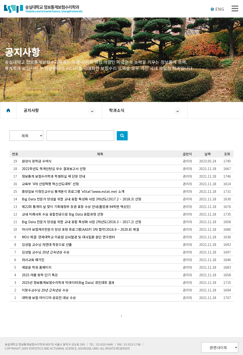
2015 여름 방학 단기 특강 (40, 274)
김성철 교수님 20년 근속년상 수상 (46, 252)
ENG (217, 9)
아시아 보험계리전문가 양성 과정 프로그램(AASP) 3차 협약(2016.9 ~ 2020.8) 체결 (80, 229)
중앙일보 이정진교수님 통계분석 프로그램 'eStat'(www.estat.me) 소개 (73, 191)
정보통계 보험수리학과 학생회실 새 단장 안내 (53, 176)
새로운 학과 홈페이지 (36, 267)
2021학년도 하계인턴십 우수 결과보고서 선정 (54, 168)
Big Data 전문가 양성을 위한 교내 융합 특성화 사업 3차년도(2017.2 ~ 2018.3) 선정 (81, 199)
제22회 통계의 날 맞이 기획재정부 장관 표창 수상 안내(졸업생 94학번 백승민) (76, 206)
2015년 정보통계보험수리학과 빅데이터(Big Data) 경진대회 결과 (68, 282)
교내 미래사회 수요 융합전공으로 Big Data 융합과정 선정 (62, 214)
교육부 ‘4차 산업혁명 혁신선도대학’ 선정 (50, 183)
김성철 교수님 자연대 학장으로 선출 (47, 244)
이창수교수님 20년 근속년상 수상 (45, 290)
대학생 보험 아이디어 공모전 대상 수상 (49, 297)
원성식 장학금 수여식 (36, 161)
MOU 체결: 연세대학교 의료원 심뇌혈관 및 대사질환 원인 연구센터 (68, 237)
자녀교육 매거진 (33, 259)
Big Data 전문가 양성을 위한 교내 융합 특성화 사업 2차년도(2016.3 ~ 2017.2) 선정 (81, 221)
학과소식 (116, 110)
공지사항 (31, 110)
